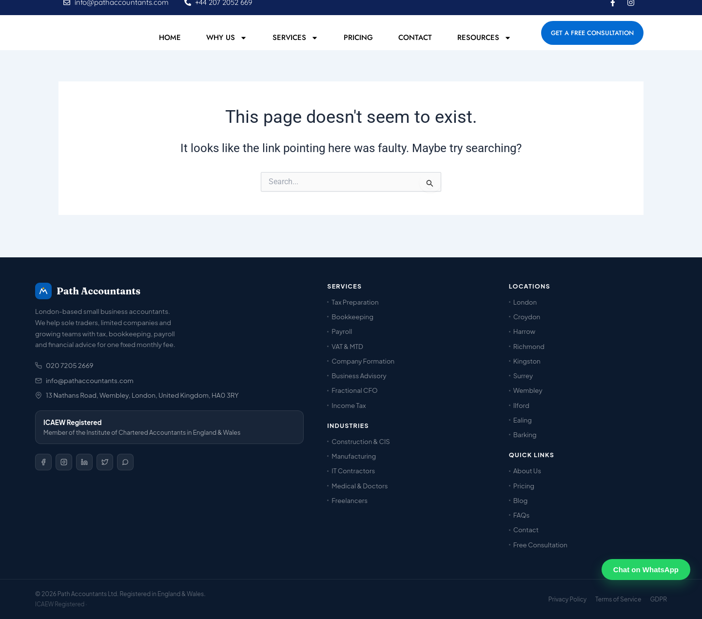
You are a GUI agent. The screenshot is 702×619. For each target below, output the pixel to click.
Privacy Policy (567, 599)
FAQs (521, 515)
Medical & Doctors (360, 486)
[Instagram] (64, 462)
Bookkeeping (352, 317)
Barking (525, 435)
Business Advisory (359, 376)
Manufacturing (354, 456)
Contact (415, 48)
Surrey (523, 376)
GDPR (658, 599)
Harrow (524, 332)
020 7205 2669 (64, 366)
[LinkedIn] (84, 462)
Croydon (527, 317)
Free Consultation (540, 545)
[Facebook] (43, 462)
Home (170, 48)
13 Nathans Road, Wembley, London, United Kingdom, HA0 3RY (137, 395)
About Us (527, 471)
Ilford (521, 405)
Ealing (522, 420)
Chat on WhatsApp (646, 569)
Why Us (226, 48)
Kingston (527, 361)
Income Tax (349, 405)
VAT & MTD (347, 346)
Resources (484, 48)
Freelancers (350, 500)
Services (295, 48)
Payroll (342, 332)
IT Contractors (353, 471)
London (525, 302)
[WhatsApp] (125, 462)
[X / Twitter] (105, 462)
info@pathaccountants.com (84, 380)
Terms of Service (618, 599)
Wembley (528, 391)
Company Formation (363, 361)
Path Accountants (87, 291)
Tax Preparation (355, 302)
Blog (520, 500)
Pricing (358, 48)
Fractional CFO (354, 391)
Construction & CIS (361, 441)
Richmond (529, 346)
